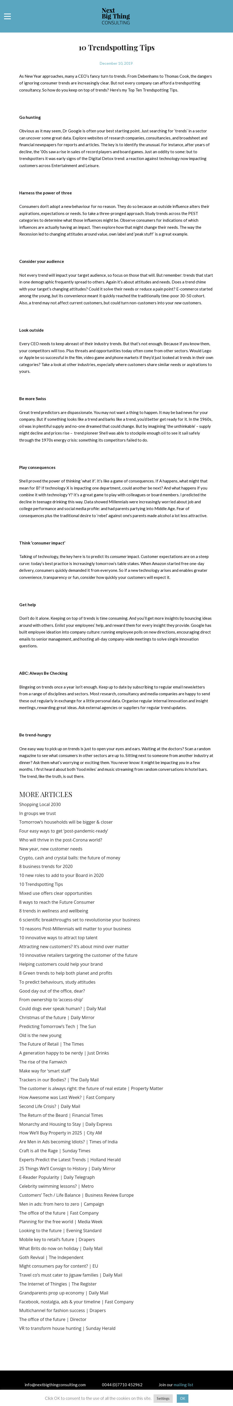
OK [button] (182, 1398)
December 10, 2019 (116, 63)
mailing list (183, 1384)
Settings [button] (163, 1398)
